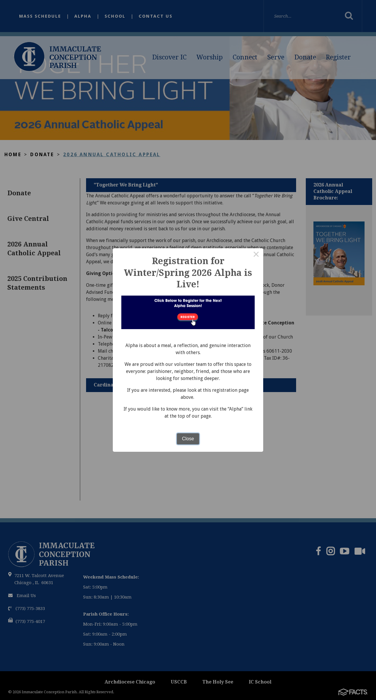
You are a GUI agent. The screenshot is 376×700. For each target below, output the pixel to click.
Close (188, 438)
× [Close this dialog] (256, 255)
